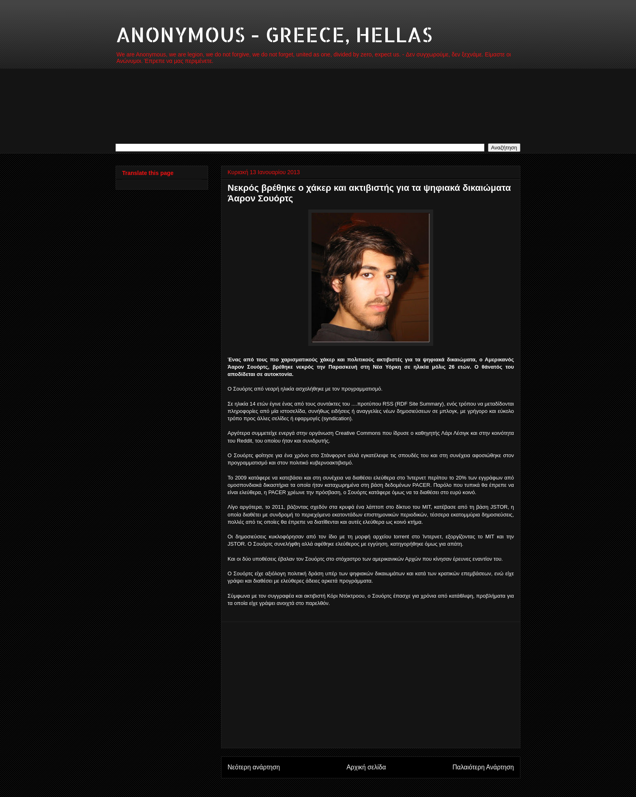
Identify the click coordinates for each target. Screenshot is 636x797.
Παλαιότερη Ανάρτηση (483, 767)
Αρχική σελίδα (366, 767)
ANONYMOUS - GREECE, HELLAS (274, 34)
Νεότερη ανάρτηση (254, 767)
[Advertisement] (371, 685)
